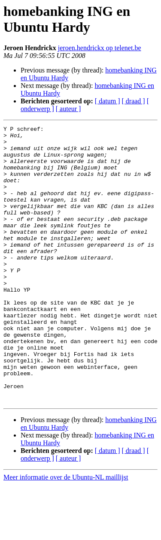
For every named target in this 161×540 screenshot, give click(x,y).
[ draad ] (133, 101)
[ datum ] (107, 101)
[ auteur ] (68, 108)
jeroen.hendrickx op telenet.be (99, 47)
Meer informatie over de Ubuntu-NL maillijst (65, 532)
